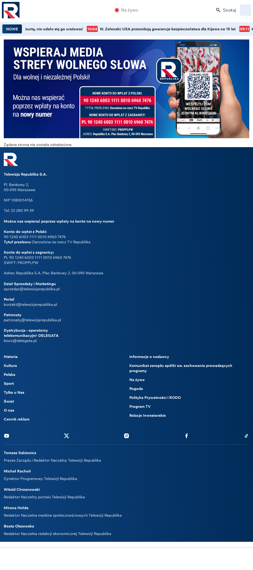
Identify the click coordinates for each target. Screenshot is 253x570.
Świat (9, 401)
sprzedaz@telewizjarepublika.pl (32, 289)
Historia (11, 356)
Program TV (140, 406)
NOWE (12, 29)
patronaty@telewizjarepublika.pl (32, 320)
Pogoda (136, 388)
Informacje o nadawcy (149, 356)
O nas (9, 410)
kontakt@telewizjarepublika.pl (30, 304)
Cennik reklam (16, 419)
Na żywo (129, 10)
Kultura (10, 365)
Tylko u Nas (14, 392)
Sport (9, 383)
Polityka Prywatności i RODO (155, 397)
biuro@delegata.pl (20, 340)
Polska (9, 374)
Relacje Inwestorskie (147, 415)
